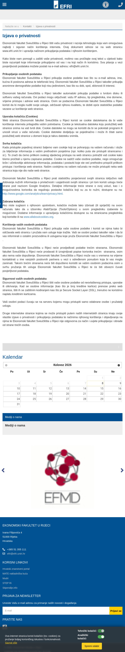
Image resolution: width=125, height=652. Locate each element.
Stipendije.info (10, 587)
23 (119, 393)
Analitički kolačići (83, 637)
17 (18, 393)
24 (18, 399)
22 (101, 393)
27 (67, 399)
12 (50, 388)
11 (34, 388)
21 (84, 393)
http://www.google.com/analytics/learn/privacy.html (32, 193)
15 (101, 388)
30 (119, 399)
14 (84, 388)
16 (119, 388)
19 (50, 393)
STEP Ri (7, 583)
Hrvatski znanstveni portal (16, 569)
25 (34, 399)
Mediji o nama (13, 417)
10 (18, 388)
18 (34, 393)
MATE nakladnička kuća (15, 573)
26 (50, 399)
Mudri (5, 578)
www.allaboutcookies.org (38, 216)
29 (101, 399)
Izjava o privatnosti (45, 26)
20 (67, 393)
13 (67, 388)
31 (18, 404)
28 (84, 399)
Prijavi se (115, 610)
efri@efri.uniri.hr (16, 553)
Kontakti (27, 26)
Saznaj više (11, 642)
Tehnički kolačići (87, 631)
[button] (3, 471)
